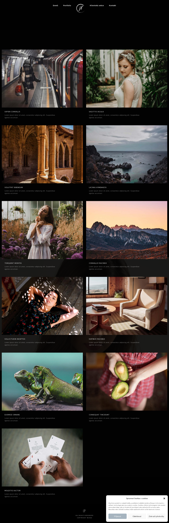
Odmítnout (137, 516)
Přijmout (117, 516)
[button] (164, 498)
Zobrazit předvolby (156, 516)
